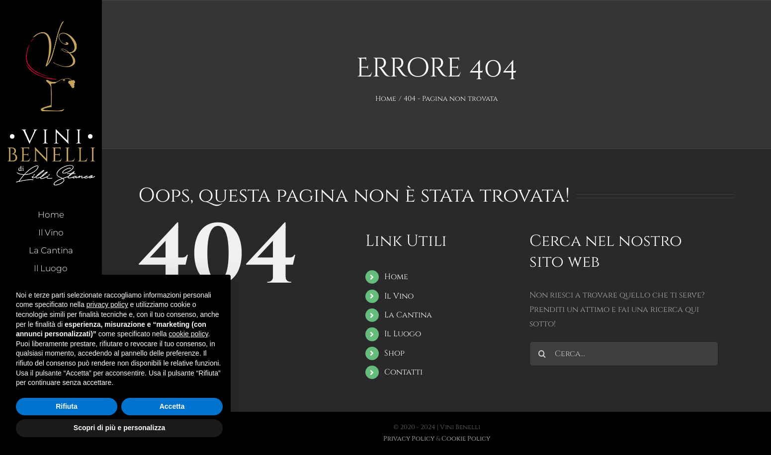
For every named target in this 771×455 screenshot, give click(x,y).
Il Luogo (402, 333)
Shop (394, 353)
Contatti (403, 372)
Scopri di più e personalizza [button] (119, 428)
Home (396, 276)
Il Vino (399, 296)
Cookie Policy (465, 438)
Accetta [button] (172, 406)
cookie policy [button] (188, 334)
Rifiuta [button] (67, 406)
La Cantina (408, 314)
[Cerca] (541, 353)
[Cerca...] (623, 353)
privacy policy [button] (107, 304)
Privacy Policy (408, 438)
